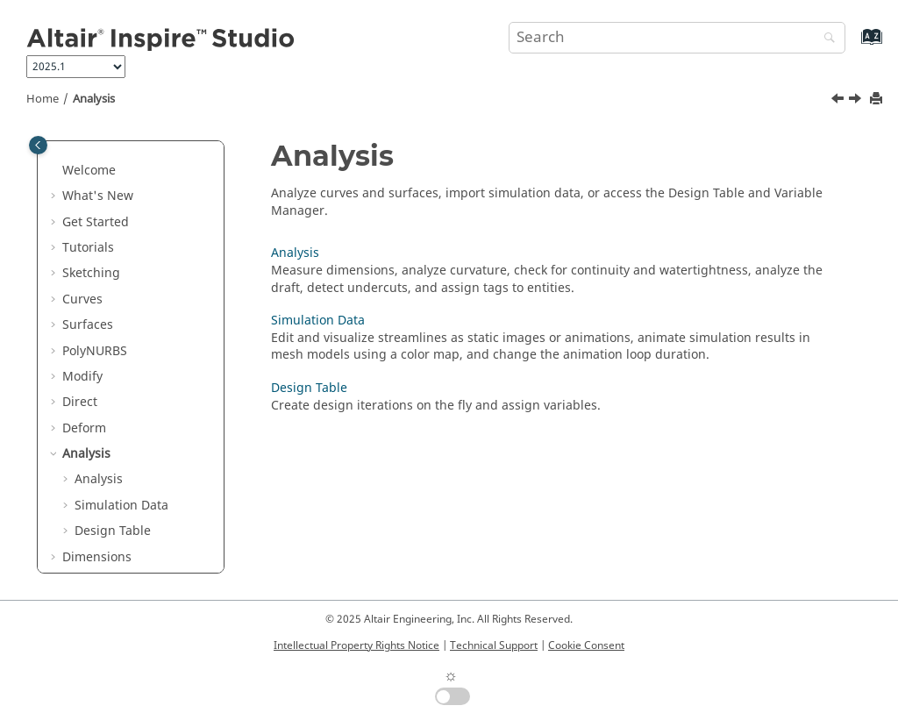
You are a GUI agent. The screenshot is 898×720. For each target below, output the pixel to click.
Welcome (89, 170)
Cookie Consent (586, 645)
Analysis (94, 99)
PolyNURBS (94, 351)
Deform (84, 428)
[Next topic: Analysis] (857, 100)
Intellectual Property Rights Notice (356, 645)
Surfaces (87, 325)
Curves (82, 299)
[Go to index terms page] (853, 45)
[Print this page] (878, 99)
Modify (82, 376)
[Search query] (677, 37)
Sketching (91, 273)
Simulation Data (121, 505)
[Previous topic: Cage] (839, 100)
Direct (79, 402)
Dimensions (97, 557)
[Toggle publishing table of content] (38, 145)
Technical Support (494, 645)
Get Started (95, 222)
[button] (55, 171)
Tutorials (88, 248)
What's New (97, 196)
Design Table (113, 531)
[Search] (825, 39)
